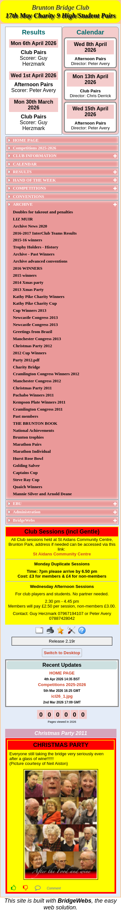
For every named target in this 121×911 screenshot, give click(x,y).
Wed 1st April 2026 (33, 75)
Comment (54, 888)
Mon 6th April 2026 (33, 43)
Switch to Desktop (62, 652)
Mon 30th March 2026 (33, 104)
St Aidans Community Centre (62, 554)
